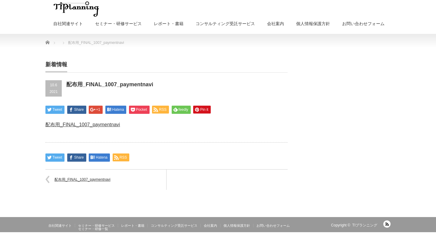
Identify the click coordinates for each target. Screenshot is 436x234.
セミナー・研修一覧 (93, 229)
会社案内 (275, 23)
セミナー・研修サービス (118, 23)
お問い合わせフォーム (363, 23)
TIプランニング (364, 225)
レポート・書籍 (168, 23)
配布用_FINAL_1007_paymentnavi (82, 124)
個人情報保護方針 (313, 23)
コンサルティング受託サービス (225, 23)
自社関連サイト (68, 23)
